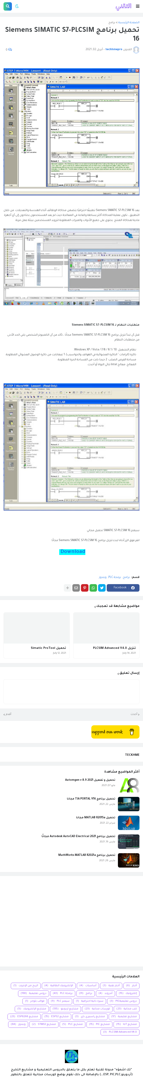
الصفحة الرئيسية (128, 22)
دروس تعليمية (33, 994)
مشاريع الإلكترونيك (31, 1009)
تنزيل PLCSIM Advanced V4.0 (114, 648)
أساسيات (87, 986)
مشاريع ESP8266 (24, 1017)
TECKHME (132, 755)
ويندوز (102, 577)
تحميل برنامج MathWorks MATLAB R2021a (86, 855)
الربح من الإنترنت (25, 986)
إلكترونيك (128, 994)
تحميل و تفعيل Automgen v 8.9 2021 (90, 780)
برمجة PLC (114, 577)
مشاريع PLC (72, 1025)
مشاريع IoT (126, 1025)
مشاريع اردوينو (65, 1009)
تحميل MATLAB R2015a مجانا (95, 817)
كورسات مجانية (97, 1009)
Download (72, 552)
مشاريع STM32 (44, 1025)
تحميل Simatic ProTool (48, 648)
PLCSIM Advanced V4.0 (120, 1032)
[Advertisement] (71, 921)
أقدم (8, 714)
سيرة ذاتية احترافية (89, 1001)
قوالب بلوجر (34, 1001)
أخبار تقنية (111, 986)
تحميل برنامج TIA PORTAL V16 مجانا (91, 799)
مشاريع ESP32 (56, 1017)
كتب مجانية (126, 1009)
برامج (111, 22)
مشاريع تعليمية (124, 1017)
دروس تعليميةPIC (123, 1001)
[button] (137, 6)
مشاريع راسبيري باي (90, 1017)
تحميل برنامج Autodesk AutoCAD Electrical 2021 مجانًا (78, 836)
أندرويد (105, 994)
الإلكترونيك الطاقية (58, 986)
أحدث (134, 714)
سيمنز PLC (60, 1001)
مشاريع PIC (99, 1025)
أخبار (131, 986)
